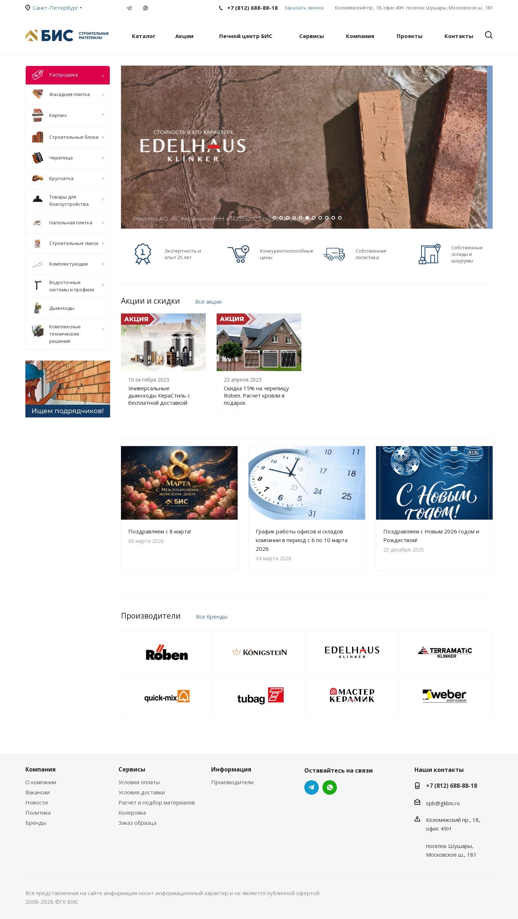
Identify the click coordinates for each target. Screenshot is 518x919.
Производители (232, 782)
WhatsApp (145, 8)
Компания (40, 769)
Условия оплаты (139, 782)
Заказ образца (137, 822)
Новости (36, 802)
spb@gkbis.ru (443, 803)
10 (333, 218)
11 (340, 218)
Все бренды (211, 616)
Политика (38, 812)
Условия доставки (141, 792)
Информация (231, 769)
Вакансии (37, 792)
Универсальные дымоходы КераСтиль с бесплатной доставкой (159, 395)
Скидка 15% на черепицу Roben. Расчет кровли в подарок (256, 395)
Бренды (35, 822)
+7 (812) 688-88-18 (451, 786)
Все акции (208, 301)
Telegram (129, 8)
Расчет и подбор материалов (156, 802)
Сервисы (131, 769)
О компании (40, 782)
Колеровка (132, 812)
